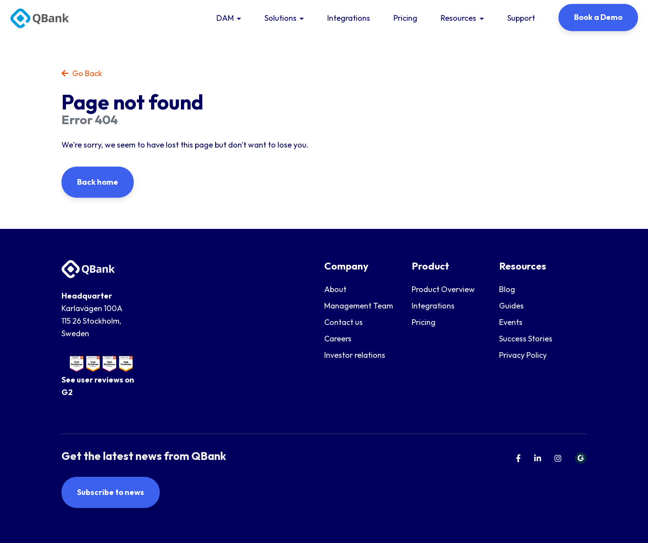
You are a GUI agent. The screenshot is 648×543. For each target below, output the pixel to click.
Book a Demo (598, 17)
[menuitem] (518, 458)
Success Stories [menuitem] (525, 339)
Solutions (280, 18)
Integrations (348, 18)
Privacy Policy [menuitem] (523, 355)
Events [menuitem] (510, 322)
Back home (97, 182)
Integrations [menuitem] (433, 306)
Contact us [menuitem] (343, 322)
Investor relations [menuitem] (354, 355)
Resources (458, 18)
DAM (225, 18)
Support (521, 18)
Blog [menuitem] (507, 289)
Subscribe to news (110, 492)
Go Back (81, 73)
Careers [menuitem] (337, 339)
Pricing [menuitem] (423, 322)
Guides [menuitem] (511, 306)
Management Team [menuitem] (358, 306)
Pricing (405, 18)
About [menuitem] (335, 289)
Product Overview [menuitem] (443, 289)
